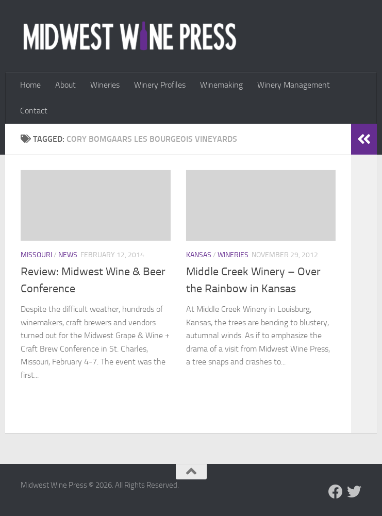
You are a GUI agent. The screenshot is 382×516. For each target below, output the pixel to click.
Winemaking (221, 85)
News (67, 255)
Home (30, 85)
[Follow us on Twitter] (354, 492)
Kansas (198, 255)
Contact (33, 110)
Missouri (36, 255)
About (65, 85)
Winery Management (293, 85)
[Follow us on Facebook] (335, 492)
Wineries (105, 85)
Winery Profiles (160, 85)
